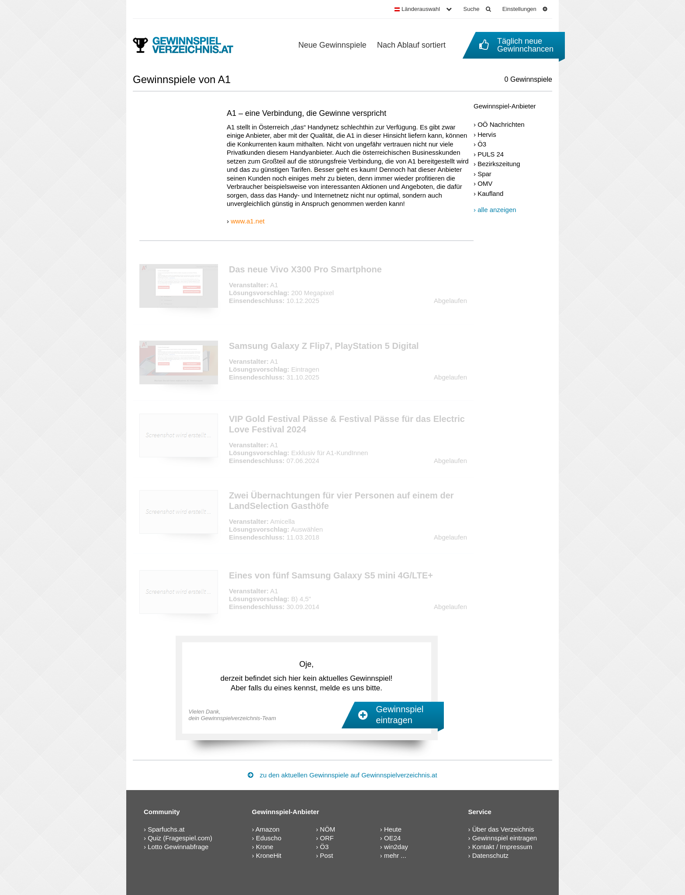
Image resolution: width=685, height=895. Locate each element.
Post (326, 855)
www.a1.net (248, 221)
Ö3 (481, 144)
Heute (392, 829)
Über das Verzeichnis (503, 829)
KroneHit (268, 855)
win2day (396, 846)
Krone (264, 846)
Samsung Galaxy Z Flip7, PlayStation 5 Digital (324, 346)
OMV (484, 183)
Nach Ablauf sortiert (411, 45)
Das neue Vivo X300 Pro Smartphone (305, 269)
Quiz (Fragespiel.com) (180, 838)
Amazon (268, 829)
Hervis (486, 134)
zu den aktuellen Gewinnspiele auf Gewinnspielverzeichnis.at (342, 775)
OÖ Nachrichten (501, 124)
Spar (484, 174)
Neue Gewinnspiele (332, 45)
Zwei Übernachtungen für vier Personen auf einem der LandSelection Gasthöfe (341, 501)
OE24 (392, 838)
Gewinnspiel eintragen (504, 838)
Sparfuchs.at (166, 829)
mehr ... (395, 855)
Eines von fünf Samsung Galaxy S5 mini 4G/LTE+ (331, 575)
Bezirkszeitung (498, 163)
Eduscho (268, 838)
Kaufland (490, 193)
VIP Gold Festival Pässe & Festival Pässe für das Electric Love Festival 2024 (347, 424)
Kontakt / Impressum (502, 846)
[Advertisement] (513, 355)
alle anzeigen (496, 209)
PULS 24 (490, 154)
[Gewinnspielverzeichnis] (189, 45)
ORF (327, 838)
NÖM (327, 829)
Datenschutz (490, 855)
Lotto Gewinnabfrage (178, 846)
